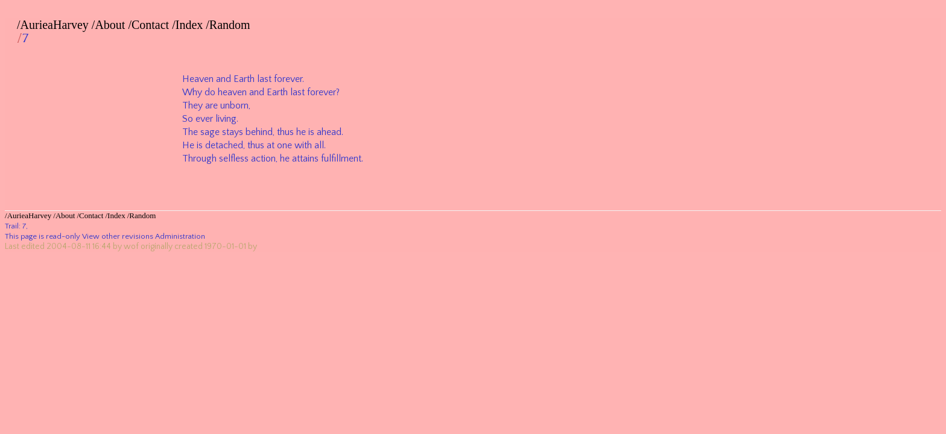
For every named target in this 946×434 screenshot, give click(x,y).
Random (229, 24)
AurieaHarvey (55, 24)
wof (131, 246)
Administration (180, 236)
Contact (150, 24)
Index (189, 24)
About (110, 24)
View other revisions (117, 236)
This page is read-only (42, 236)
